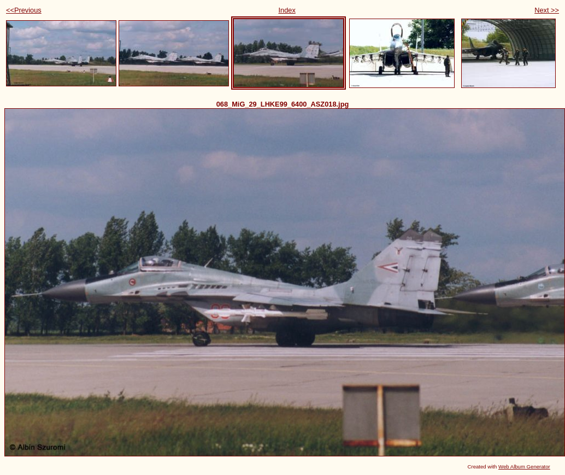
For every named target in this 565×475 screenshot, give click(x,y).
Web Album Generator (524, 467)
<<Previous (24, 10)
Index (286, 10)
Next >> (546, 10)
